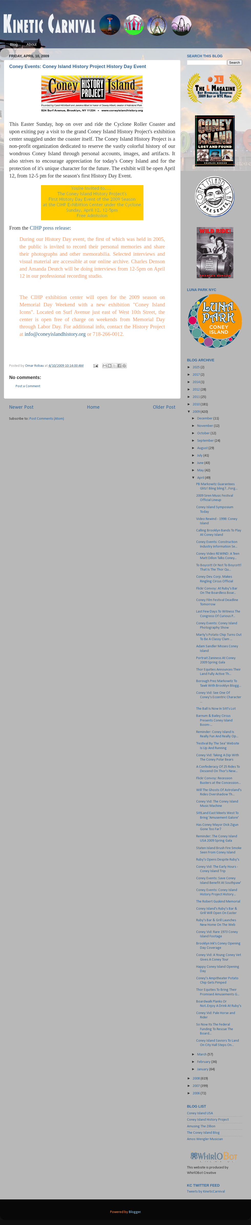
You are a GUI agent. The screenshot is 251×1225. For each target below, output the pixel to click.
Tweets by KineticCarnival (206, 1192)
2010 (197, 404)
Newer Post (21, 407)
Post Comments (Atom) (46, 419)
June (200, 463)
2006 (197, 1093)
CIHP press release (50, 228)
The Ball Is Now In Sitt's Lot (216, 709)
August (202, 448)
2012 (197, 390)
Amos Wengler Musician (205, 1139)
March (202, 1054)
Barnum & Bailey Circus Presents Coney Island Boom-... (214, 720)
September (206, 441)
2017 (197, 375)
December (205, 418)
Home (93, 407)
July (200, 456)
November (205, 426)
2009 (197, 412)
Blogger (135, 1212)
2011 (197, 397)
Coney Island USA (200, 1113)
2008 (197, 1079)
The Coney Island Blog (203, 1133)
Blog (14, 44)
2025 (197, 367)
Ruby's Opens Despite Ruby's (217, 860)
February (204, 1062)
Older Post (164, 407)
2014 (197, 382)
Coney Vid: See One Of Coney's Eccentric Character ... (218, 697)
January (203, 1069)
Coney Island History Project (208, 1120)
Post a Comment (28, 386)
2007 (197, 1086)
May (201, 470)
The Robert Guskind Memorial (218, 902)
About (32, 44)
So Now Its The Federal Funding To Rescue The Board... (214, 1029)
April (201, 478)
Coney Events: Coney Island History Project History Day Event (77, 66)
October (204, 433)
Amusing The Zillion (201, 1126)
